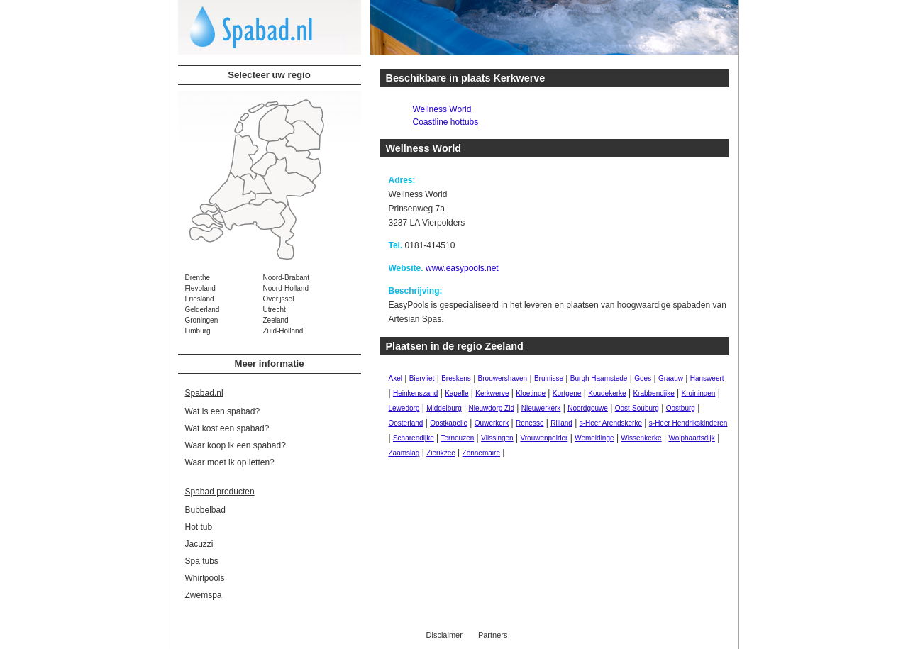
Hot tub (199, 527)
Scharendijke (413, 438)
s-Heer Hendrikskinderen (688, 423)
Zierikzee (440, 453)
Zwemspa (203, 595)
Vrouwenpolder (544, 438)
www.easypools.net (462, 268)
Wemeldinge (594, 438)
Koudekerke (607, 393)
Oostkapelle (448, 423)
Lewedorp (404, 408)
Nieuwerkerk (541, 408)
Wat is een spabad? (222, 411)
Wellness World (442, 109)
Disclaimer (444, 635)
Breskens (456, 378)
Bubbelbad (205, 510)
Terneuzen (458, 438)
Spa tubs (201, 561)
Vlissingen (497, 438)
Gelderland (202, 310)
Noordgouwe (588, 408)
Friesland (199, 299)
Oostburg (680, 408)
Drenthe (198, 278)
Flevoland (200, 288)
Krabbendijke (653, 393)
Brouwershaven (502, 378)
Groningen (201, 320)
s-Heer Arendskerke (611, 423)
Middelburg (443, 408)
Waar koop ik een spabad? (235, 445)
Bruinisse (548, 378)
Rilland (561, 423)
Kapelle (456, 393)
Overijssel (278, 299)
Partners (493, 635)
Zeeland (276, 320)
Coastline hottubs (446, 122)
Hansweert (707, 378)
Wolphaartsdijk (691, 438)
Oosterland (406, 423)
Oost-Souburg (637, 408)
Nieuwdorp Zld (491, 408)
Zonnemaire (481, 453)
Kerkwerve (492, 393)
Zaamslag (404, 453)
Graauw (670, 378)
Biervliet (422, 378)
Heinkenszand (415, 393)
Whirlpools (205, 578)
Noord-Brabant (286, 278)
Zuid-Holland (283, 331)
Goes (642, 378)
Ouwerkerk (492, 423)
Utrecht (274, 310)
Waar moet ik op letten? (230, 462)
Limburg (198, 331)
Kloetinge (531, 393)
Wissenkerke (641, 438)
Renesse (529, 423)
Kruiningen (699, 393)
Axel (395, 378)
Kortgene (567, 393)
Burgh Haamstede (599, 378)
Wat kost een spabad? (227, 428)
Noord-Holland (286, 288)
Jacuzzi (199, 544)
